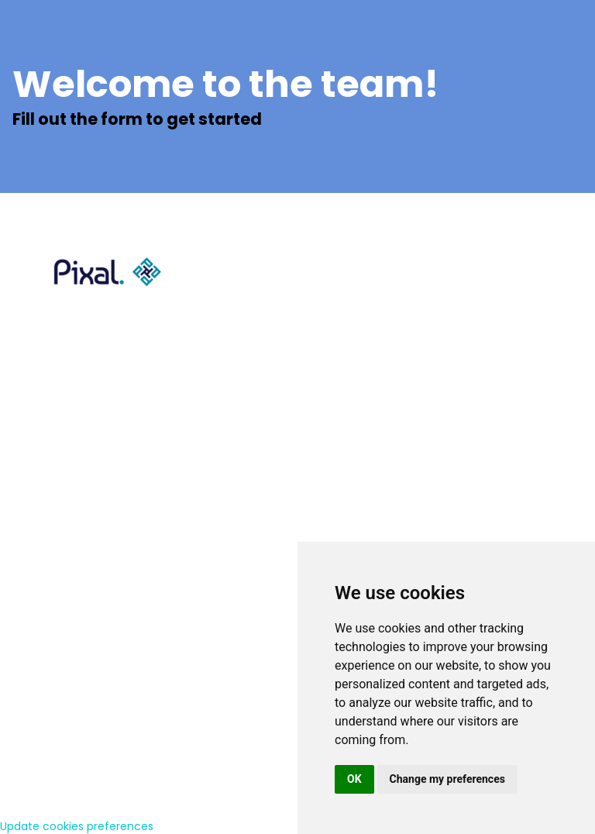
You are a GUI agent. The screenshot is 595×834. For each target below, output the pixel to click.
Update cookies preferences (76, 826)
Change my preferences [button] (447, 779)
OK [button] (354, 779)
